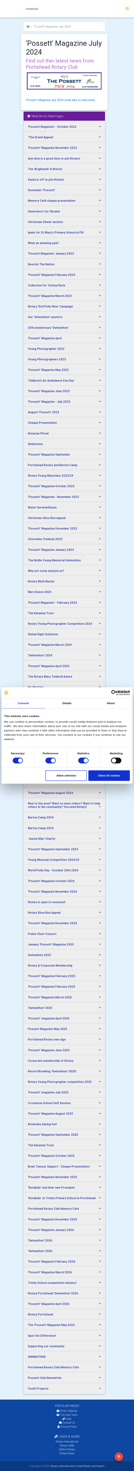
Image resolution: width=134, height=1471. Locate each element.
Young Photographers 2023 (47, 359)
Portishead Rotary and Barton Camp (52, 465)
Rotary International (67, 1441)
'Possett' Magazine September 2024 (53, 849)
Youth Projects (38, 1388)
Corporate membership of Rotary (51, 1060)
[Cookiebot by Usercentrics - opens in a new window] (114, 692)
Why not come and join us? (46, 571)
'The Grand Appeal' (40, 137)
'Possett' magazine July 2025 (48, 1092)
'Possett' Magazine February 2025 (51, 976)
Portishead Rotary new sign (47, 1039)
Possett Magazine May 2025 (47, 1029)
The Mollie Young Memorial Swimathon (54, 560)
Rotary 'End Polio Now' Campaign (50, 306)
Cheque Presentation (42, 422)
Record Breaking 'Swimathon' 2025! (52, 1071)
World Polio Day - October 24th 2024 (53, 870)
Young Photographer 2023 (46, 349)
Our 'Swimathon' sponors (45, 317)
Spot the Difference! (42, 1335)
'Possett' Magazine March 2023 (50, 296)
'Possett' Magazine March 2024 (50, 645)
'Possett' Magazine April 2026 (49, 1304)
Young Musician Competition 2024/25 (53, 860)
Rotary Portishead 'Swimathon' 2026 (53, 1293)
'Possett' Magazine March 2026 (50, 1272)
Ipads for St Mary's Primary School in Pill (55, 232)
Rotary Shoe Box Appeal (44, 912)
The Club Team (67, 1414)
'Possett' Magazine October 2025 (51, 1156)
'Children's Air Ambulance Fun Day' (51, 380)
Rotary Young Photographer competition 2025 (60, 1082)
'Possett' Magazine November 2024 (52, 891)
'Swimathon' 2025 (40, 1008)
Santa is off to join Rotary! (46, 179)
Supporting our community (46, 1346)
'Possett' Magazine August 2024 (50, 793)
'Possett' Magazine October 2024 (51, 881)
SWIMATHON (36, 1357)
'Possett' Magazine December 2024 (52, 923)
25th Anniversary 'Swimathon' (48, 327)
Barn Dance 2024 (39, 592)
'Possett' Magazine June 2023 (49, 391)
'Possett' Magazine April (45, 338)
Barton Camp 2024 (41, 817)
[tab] (64, 126)
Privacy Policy (67, 1426)
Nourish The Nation (41, 264)
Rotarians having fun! (42, 1124)
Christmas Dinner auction (45, 222)
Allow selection (66, 775)
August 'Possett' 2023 (43, 412)
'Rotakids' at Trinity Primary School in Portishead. (62, 1198)
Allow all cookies (109, 775)
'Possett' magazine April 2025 (48, 1018)
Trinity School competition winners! (52, 1283)
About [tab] (111, 703)
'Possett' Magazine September (49, 454)
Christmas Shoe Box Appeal (47, 518)
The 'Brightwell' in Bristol (45, 169)
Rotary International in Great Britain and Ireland (77, 1466)
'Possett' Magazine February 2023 (51, 275)
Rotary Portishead (40, 1314)
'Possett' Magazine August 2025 (50, 1113)
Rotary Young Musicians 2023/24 (50, 475)
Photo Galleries (67, 1410)
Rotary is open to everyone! (46, 902)
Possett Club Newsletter (45, 1378)
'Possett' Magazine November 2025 (52, 1177)
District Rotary (67, 1449)
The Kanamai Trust (41, 613)
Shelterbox (35, 444)
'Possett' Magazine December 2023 (52, 528)
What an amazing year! (43, 243)
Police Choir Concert (42, 934)
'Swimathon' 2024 (40, 655)
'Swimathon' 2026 (40, 1240)
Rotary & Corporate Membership (50, 965)
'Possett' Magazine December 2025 (52, 1219)
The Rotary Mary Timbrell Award (50, 676)
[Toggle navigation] (127, 8)
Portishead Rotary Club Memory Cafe (53, 1208)
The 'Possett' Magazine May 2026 (51, 1325)
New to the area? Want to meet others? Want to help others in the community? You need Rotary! (64, 805)
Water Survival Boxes (42, 507)
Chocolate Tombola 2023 (45, 539)
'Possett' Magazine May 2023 (48, 370)
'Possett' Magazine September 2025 (53, 1134)
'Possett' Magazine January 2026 (51, 1230)
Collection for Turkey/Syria (46, 285)
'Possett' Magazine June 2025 (49, 1050)
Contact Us (67, 1422)
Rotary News (67, 1453)
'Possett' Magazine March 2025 (50, 997)
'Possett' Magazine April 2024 (48, 666)
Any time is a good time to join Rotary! (54, 158)
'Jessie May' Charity (41, 838)
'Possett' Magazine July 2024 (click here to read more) (60, 100)
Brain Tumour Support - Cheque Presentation (59, 1166)
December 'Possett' (41, 190)
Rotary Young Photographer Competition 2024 (60, 623)
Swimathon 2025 (39, 955)
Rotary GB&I (67, 1445)
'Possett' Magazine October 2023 (51, 486)
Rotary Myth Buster (41, 581)
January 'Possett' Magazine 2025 (51, 944)
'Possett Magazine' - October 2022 (52, 126)
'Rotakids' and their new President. (51, 1187)
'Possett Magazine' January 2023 (51, 253)
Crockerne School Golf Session (49, 1103)
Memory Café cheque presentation (51, 200)
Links (67, 1418)
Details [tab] (67, 703)
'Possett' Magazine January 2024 (51, 550)
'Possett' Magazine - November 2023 (53, 497)
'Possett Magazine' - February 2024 (52, 602)
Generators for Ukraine (44, 211)
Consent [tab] (23, 703)
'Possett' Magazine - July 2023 (49, 401)
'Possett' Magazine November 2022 (52, 148)
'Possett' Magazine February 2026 (51, 1261)
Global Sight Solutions (43, 634)
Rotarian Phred (38, 433)
